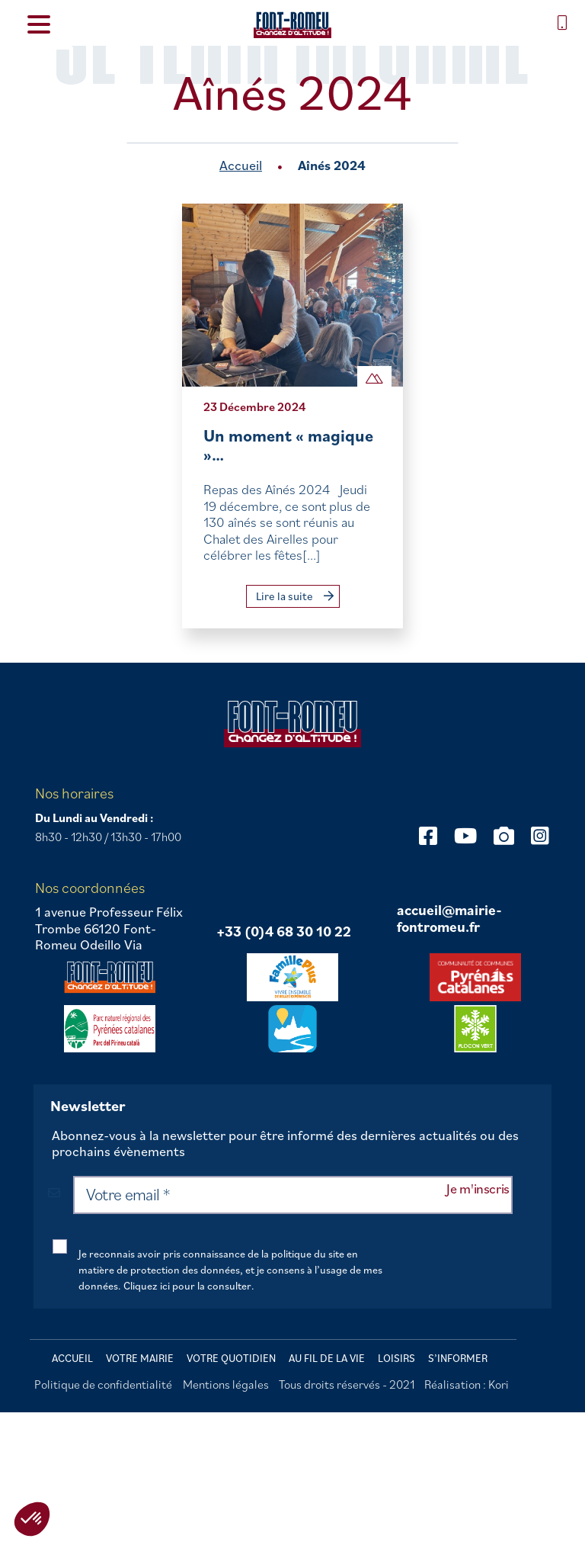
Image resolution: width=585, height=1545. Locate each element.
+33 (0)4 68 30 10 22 (283, 931)
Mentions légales (226, 1384)
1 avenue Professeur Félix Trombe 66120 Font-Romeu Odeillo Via (109, 928)
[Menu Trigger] (38, 23)
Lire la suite (295, 596)
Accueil (240, 165)
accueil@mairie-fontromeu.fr (449, 918)
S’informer (458, 1358)
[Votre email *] (293, 1195)
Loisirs (396, 1358)
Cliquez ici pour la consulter (187, 1286)
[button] (32, 1519)
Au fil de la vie (327, 1358)
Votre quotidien (231, 1358)
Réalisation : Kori (466, 1384)
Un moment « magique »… (288, 445)
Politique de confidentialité (103, 1384)
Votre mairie (140, 1358)
